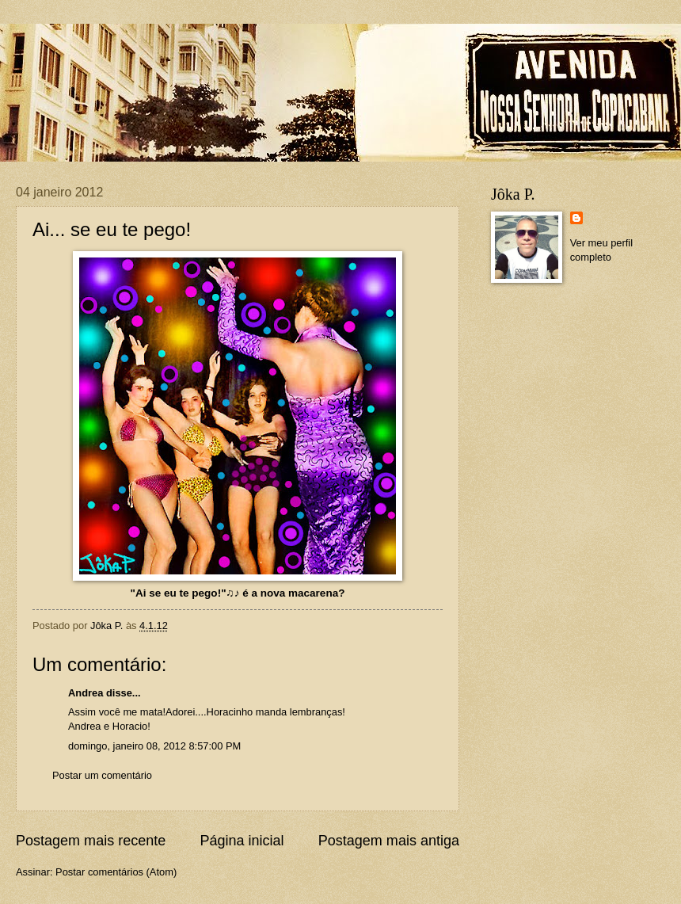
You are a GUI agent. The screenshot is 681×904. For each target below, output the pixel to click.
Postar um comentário (102, 775)
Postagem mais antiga (388, 841)
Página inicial (241, 841)
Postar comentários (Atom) (116, 872)
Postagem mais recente (90, 841)
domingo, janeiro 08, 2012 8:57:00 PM (154, 746)
